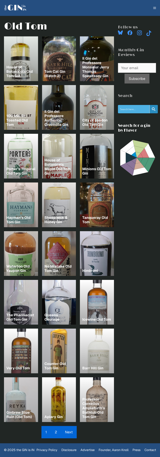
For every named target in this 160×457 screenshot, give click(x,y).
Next (69, 432)
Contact (150, 450)
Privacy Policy (46, 450)
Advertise (87, 450)
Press (136, 450)
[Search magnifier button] (153, 109)
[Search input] (134, 109)
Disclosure (69, 450)
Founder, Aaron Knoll (114, 450)
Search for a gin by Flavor (134, 128)
